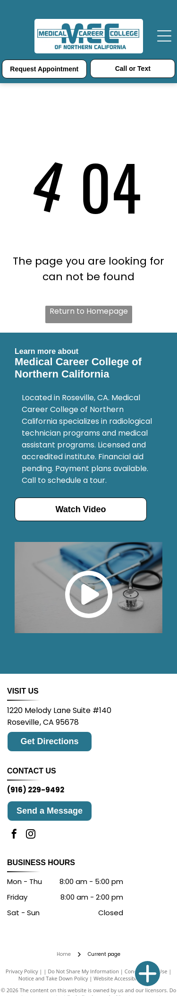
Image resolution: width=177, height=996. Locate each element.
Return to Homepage (89, 311)
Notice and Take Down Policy (53, 978)
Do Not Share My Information (83, 971)
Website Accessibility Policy (126, 978)
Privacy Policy (22, 971)
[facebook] (14, 835)
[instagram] (31, 835)
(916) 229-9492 (35, 790)
